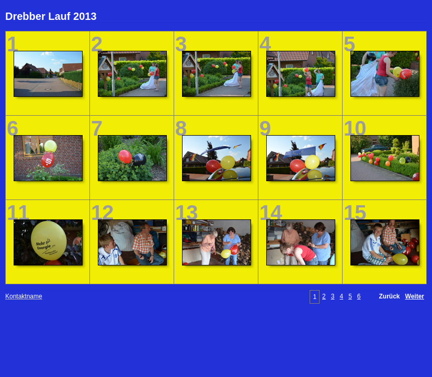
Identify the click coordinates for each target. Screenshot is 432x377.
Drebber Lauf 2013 (51, 16)
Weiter (414, 296)
